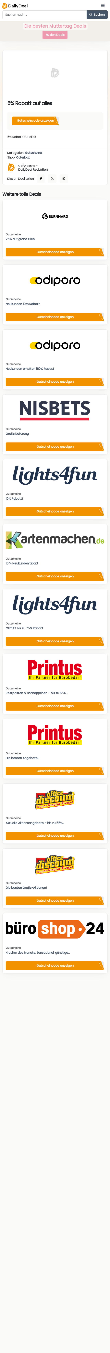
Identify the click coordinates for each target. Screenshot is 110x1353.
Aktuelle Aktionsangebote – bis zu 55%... (35, 823)
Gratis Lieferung (17, 434)
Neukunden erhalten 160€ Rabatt (30, 369)
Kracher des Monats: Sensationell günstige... (38, 953)
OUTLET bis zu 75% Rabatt (24, 628)
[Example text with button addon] (44, 14)
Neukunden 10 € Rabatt (23, 304)
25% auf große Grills (20, 239)
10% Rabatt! (14, 499)
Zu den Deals (55, 35)
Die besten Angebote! (22, 758)
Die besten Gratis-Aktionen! (26, 888)
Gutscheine (33, 153)
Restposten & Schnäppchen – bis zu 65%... (37, 693)
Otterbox (23, 157)
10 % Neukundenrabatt (22, 563)
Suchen (97, 15)
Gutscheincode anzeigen (35, 121)
